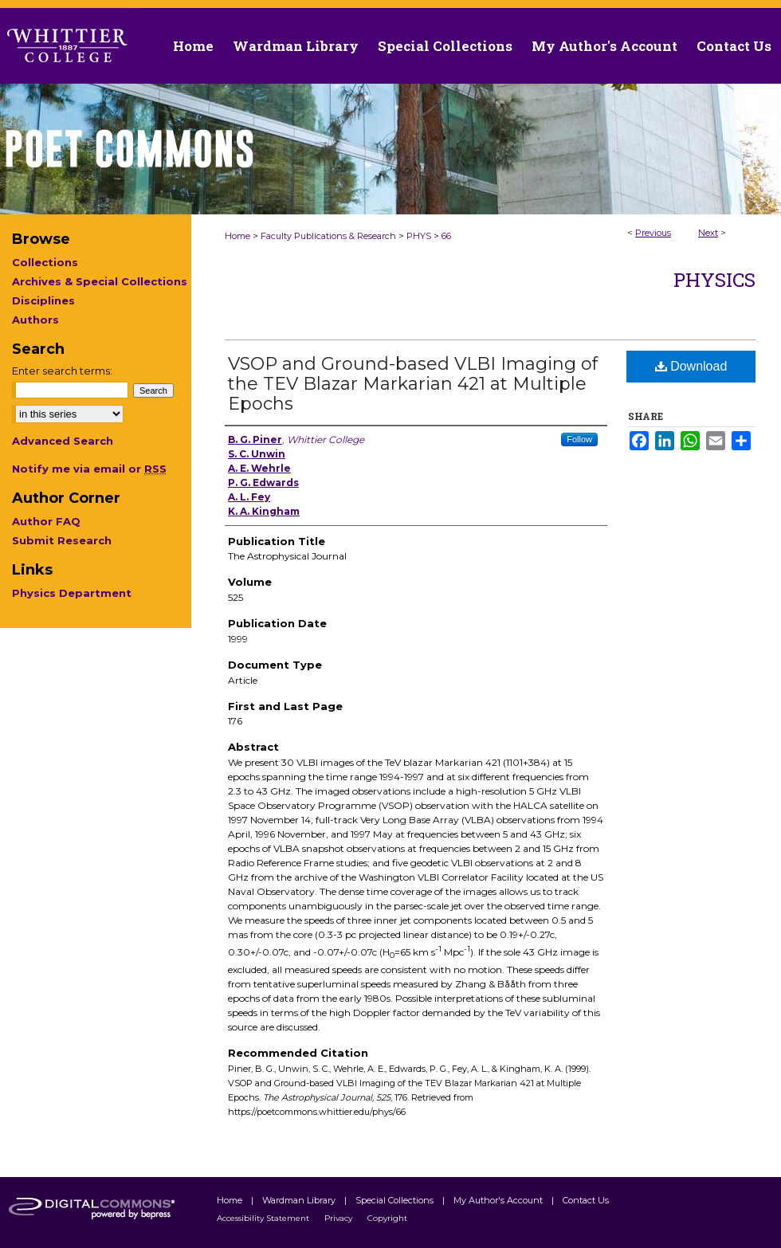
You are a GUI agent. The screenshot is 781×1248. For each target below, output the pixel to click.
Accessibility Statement (264, 1218)
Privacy (339, 1218)
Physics (714, 279)
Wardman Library (300, 1200)
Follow (579, 439)
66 (446, 235)
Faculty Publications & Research (328, 235)
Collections (45, 262)
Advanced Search (62, 440)
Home (237, 235)
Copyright (387, 1218)
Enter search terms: (62, 370)
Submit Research (62, 540)
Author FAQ (46, 521)
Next (708, 232)
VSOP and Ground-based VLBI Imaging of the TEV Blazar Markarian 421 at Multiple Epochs (413, 383)
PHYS (418, 235)
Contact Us (734, 46)
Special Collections (395, 1200)
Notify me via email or (89, 468)
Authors (35, 319)
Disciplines (43, 300)
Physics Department (71, 593)
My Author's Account (499, 1200)
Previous (653, 232)
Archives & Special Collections (99, 281)
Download (691, 366)
